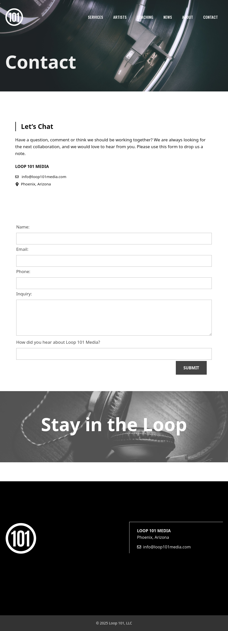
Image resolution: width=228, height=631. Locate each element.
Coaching (145, 17)
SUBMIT (191, 368)
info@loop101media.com (167, 547)
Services (95, 17)
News (167, 17)
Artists (120, 17)
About (187, 17)
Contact (210, 17)
